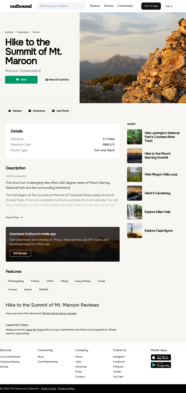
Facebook (119, 361)
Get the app (20, 253)
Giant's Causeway (157, 193)
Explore (95, 6)
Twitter (117, 371)
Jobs (78, 361)
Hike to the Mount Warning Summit (157, 156)
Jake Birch (21, 176)
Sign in (169, 6)
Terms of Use (48, 388)
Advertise (81, 366)
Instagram (119, 356)
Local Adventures (10, 356)
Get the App (151, 6)
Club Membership (48, 361)
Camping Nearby (10, 361)
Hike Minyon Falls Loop (161, 174)
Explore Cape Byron (159, 231)
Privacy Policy (66, 388)
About (79, 356)
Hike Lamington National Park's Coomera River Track (162, 137)
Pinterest (118, 366)
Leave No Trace (34, 329)
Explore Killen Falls (157, 212)
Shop (41, 356)
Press (78, 371)
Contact (80, 376)
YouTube (118, 376)
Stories (109, 6)
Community (125, 6)
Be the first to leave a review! (59, 313)
